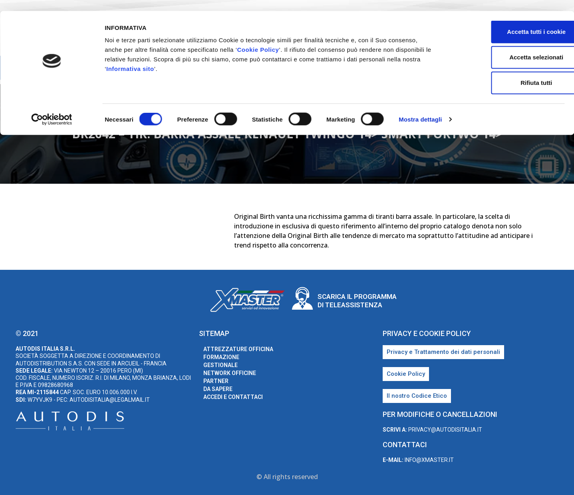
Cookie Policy (258, 38)
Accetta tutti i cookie (507, 20)
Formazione (221, 357)
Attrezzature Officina (238, 349)
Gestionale (220, 365)
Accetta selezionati (507, 46)
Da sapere (217, 389)
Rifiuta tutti (507, 71)
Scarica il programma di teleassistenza (357, 300)
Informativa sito (130, 57)
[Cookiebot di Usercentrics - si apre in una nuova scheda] (52, 108)
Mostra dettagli (420, 108)
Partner (215, 381)
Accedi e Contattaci (233, 397)
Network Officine (229, 373)
